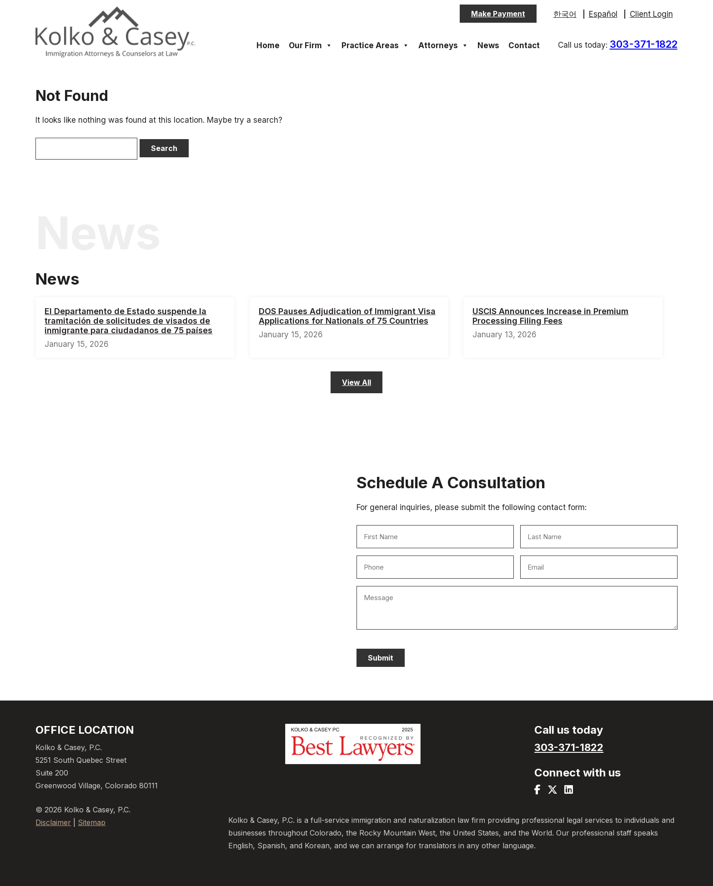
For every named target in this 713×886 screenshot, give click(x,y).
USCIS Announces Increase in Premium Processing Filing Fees (550, 315)
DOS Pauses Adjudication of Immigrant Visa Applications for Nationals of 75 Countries (347, 315)
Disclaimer (53, 822)
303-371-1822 (644, 44)
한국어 (565, 14)
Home (268, 45)
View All (356, 382)
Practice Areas (375, 45)
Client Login (651, 14)
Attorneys (443, 45)
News (488, 45)
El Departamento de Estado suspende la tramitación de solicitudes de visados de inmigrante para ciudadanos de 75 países (128, 320)
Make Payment (498, 13)
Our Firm (310, 45)
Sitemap (91, 822)
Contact (524, 45)
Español (603, 14)
